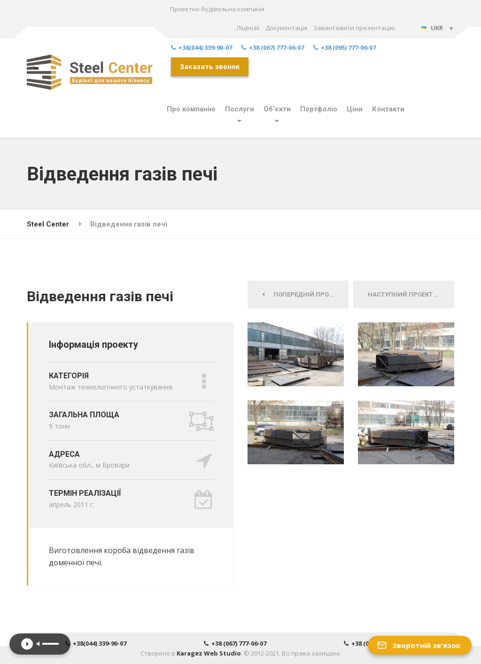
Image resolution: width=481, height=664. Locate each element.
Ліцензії (247, 27)
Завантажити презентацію (354, 27)
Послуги (239, 109)
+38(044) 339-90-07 (201, 48)
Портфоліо (318, 109)
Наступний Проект (403, 294)
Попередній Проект (301, 294)
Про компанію (191, 109)
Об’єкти (277, 109)
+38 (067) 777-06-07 (272, 48)
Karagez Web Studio (209, 653)
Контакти (388, 109)
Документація (286, 27)
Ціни (355, 109)
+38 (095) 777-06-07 (344, 48)
